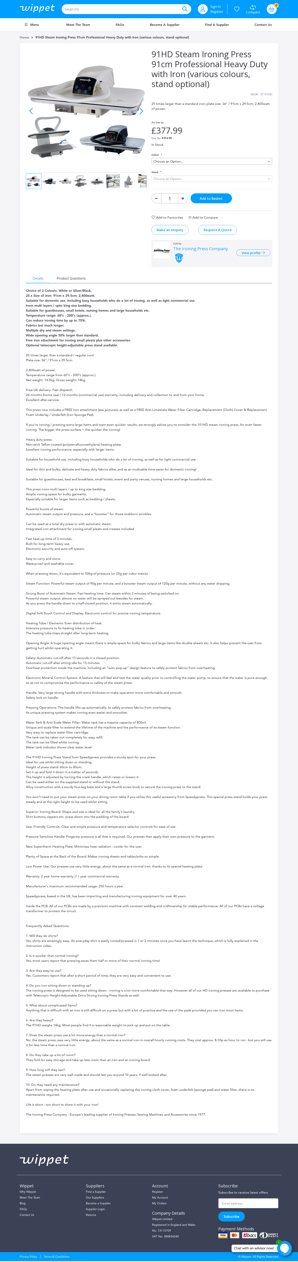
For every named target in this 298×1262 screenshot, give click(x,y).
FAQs (120, 25)
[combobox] (126, 9)
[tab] (38, 279)
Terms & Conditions (56, 1257)
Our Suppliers (95, 1198)
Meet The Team (30, 1198)
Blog (23, 1204)
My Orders (159, 1204)
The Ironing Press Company (200, 249)
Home (24, 37)
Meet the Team (78, 25)
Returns (91, 1216)
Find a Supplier (217, 25)
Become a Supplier (164, 25)
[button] (31, 110)
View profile (251, 253)
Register (216, 11)
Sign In (215, 6)
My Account (160, 1198)
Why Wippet (28, 1192)
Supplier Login (95, 1210)
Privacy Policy (28, 1257)
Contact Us (263, 25)
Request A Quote (218, 230)
